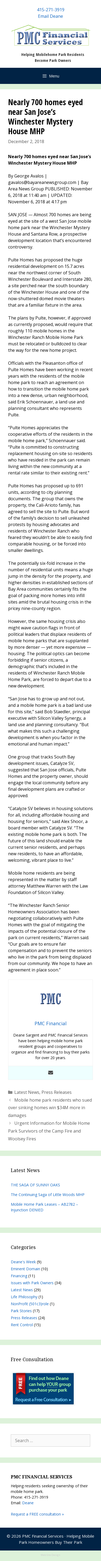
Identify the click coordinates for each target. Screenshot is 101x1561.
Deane (28, 1502)
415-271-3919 (50, 10)
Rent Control (22, 1324)
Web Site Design (50, 1555)
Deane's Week (23, 1261)
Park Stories (21, 1310)
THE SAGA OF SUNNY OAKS (35, 1184)
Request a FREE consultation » (37, 1514)
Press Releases (56, 1092)
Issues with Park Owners (32, 1282)
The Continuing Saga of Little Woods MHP (48, 1194)
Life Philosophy (24, 1296)
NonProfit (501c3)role (30, 1303)
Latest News (26, 1092)
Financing (19, 1275)
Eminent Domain (25, 1268)
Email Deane (50, 16)
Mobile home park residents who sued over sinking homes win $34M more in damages (50, 1108)
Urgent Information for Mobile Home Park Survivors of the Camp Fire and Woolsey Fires (49, 1131)
